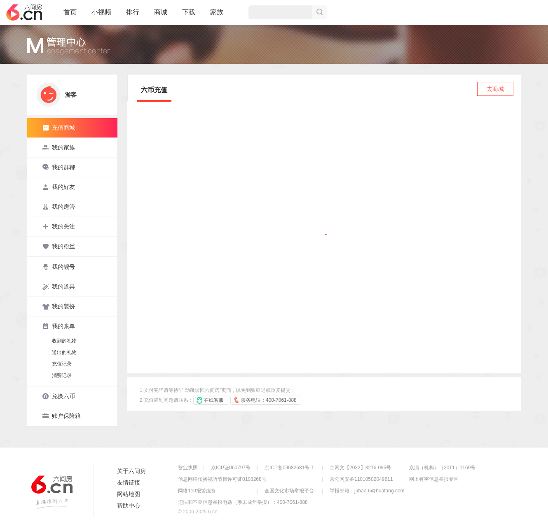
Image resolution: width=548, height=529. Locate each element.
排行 (132, 12)
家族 (216, 16)
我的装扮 (58, 306)
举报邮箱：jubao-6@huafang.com (367, 491)
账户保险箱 (61, 416)
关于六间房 (131, 471)
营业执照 (188, 468)
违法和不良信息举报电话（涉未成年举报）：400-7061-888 (243, 502)
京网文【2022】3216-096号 (360, 468)
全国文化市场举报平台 (289, 491)
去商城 (495, 89)
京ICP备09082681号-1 (289, 468)
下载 (188, 12)
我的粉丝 (58, 246)
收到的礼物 (64, 341)
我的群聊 (58, 167)
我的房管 (58, 207)
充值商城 (58, 128)
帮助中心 (128, 505)
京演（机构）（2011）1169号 (442, 468)
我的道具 (58, 286)
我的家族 (58, 147)
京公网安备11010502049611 (361, 479)
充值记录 (62, 364)
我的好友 (58, 187)
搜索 (320, 12)
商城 (160, 16)
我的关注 (58, 226)
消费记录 (62, 375)
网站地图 (128, 494)
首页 (70, 16)
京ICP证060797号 (231, 468)
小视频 (101, 16)
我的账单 (58, 326)
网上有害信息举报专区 (434, 479)
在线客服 (214, 400)
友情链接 (128, 482)
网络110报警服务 (197, 491)
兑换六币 (58, 396)
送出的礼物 (64, 352)
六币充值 (154, 89)
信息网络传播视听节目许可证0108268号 (222, 479)
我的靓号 (58, 267)
